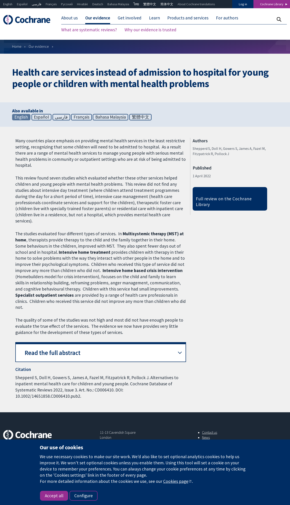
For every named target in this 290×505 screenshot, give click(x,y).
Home (16, 46)
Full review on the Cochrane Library (224, 201)
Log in (243, 4)
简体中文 (166, 4)
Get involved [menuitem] (129, 18)
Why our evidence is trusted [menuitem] (150, 29)
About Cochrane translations (196, 4)
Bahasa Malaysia (118, 4)
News (206, 437)
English (7, 4)
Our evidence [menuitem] (97, 18)
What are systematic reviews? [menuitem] (89, 29)
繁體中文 (149, 4)
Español (22, 4)
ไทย (136, 4)
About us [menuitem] (69, 18)
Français (51, 4)
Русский (67, 4)
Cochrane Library (271, 4)
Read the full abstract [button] (52, 353)
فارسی (36, 4)
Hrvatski (82, 4)
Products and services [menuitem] (187, 18)
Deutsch (97, 4)
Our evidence (39, 46)
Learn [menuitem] (154, 18)
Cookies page (175, 481)
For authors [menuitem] (227, 18)
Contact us (209, 432)
